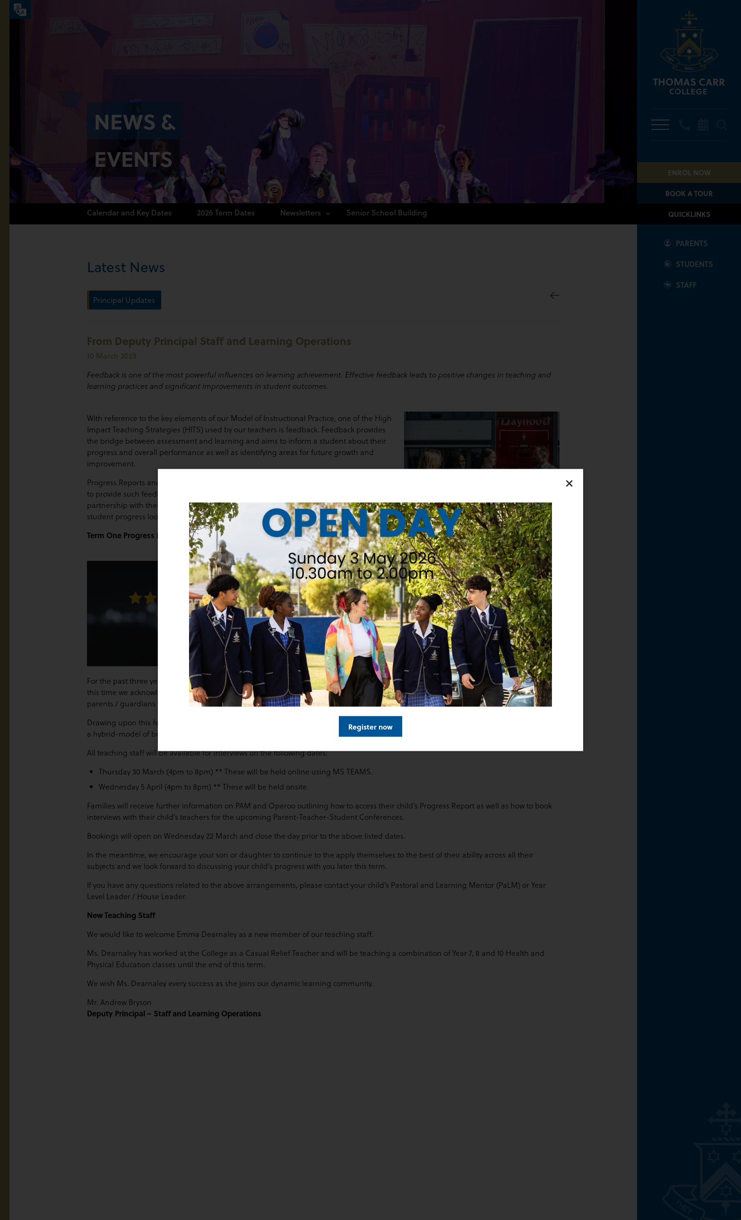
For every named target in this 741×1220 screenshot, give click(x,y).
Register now (370, 727)
